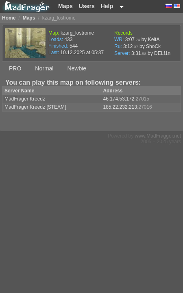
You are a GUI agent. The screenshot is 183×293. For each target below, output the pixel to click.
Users (87, 6)
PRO (15, 68)
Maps (65, 6)
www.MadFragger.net (158, 136)
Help (107, 6)
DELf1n (162, 53)
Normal (44, 68)
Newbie (76, 68)
